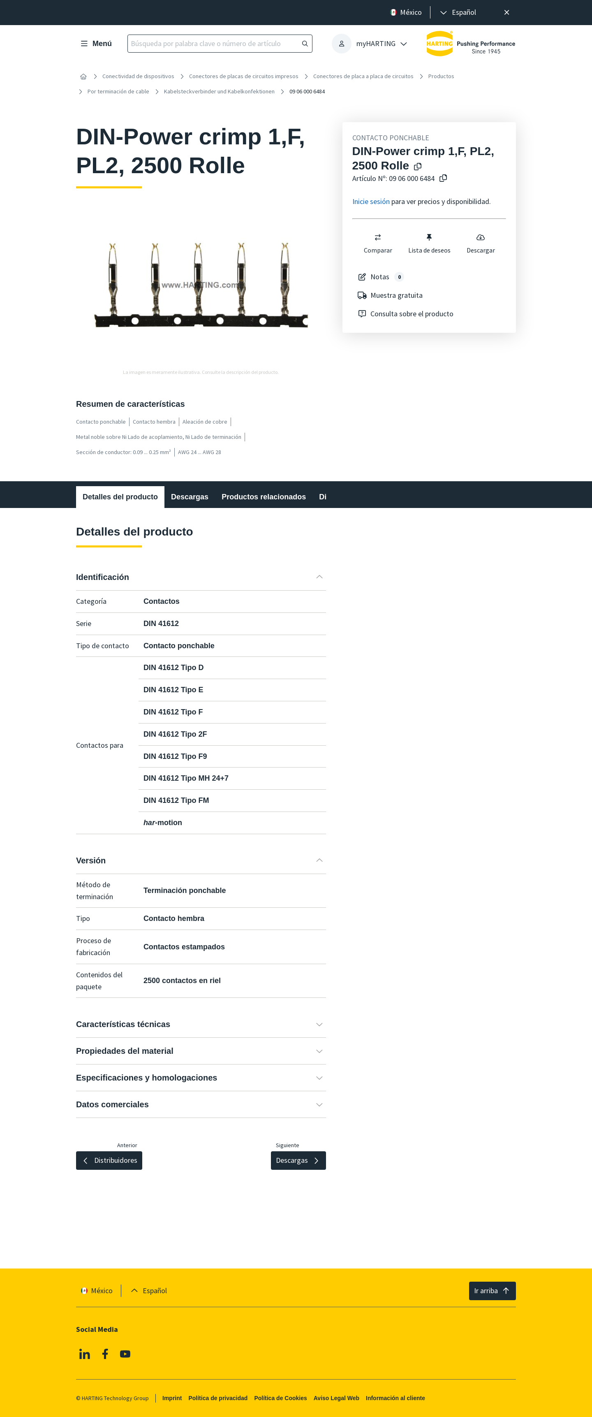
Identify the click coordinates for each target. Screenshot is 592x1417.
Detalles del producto (120, 497)
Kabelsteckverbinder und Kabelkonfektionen (219, 91)
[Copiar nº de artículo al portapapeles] (443, 178)
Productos (441, 76)
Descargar (480, 243)
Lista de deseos (429, 243)
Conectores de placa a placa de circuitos (363, 76)
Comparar (377, 243)
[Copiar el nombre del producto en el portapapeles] (418, 167)
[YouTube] (125, 1354)
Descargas (189, 497)
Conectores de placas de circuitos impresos (243, 76)
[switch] (377, 237)
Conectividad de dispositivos (138, 76)
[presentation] (457, 12)
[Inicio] (83, 76)
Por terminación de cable (118, 91)
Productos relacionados (264, 497)
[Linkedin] (84, 1354)
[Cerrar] (506, 12)
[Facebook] (105, 1354)
